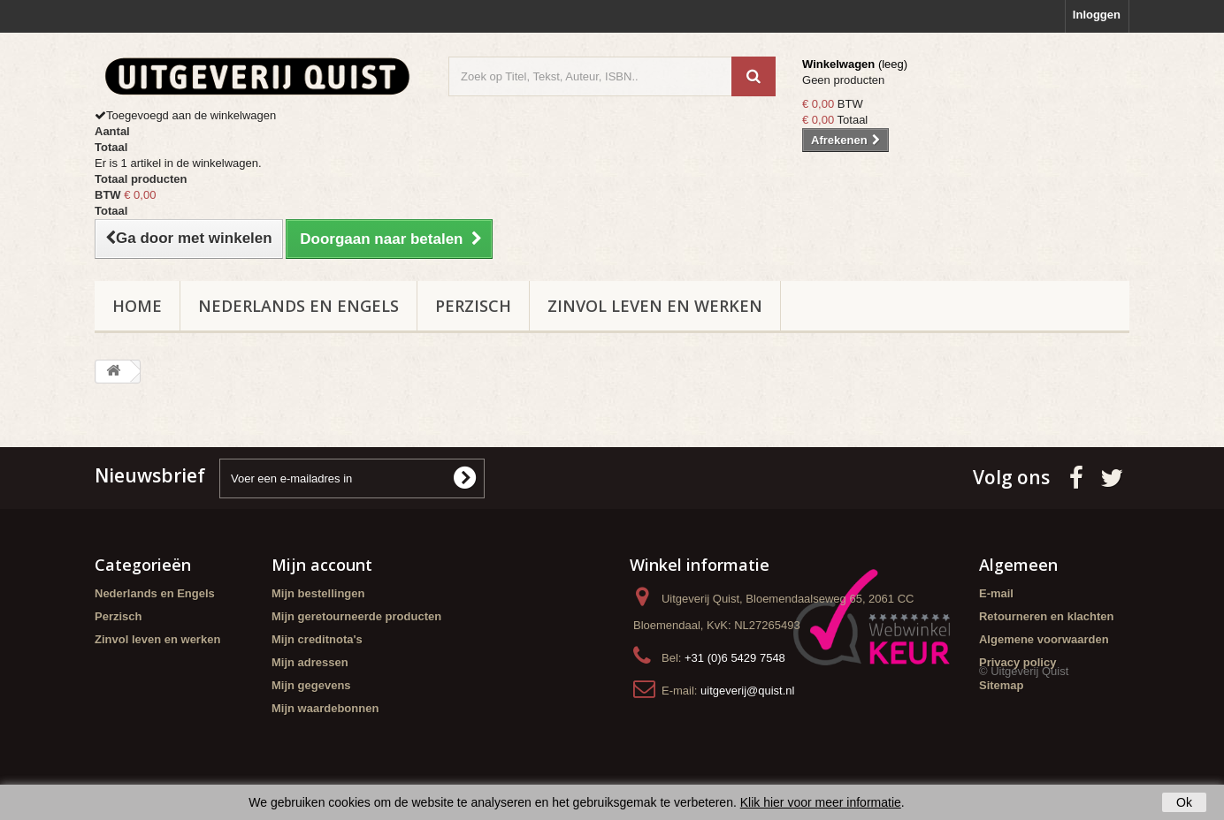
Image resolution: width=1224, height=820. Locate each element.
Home (137, 305)
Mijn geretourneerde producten (356, 616)
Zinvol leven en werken (654, 305)
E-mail (996, 593)
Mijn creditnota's (317, 639)
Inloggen (1097, 14)
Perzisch (473, 305)
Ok (1184, 802)
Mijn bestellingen (318, 593)
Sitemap (1001, 685)
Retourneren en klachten (1046, 616)
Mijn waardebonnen (325, 708)
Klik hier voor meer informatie (820, 802)
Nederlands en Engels (298, 305)
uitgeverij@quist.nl (747, 690)
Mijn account (322, 564)
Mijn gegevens (311, 685)
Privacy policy (1017, 662)
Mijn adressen (310, 662)
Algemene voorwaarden (1044, 639)
